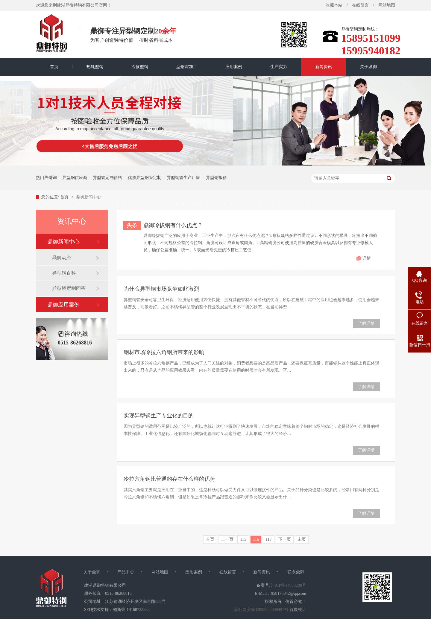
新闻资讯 (323, 67)
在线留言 (360, 5)
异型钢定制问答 (69, 288)
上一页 (227, 539)
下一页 (284, 539)
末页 (302, 539)
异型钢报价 (216, 177)
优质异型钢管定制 (144, 177)
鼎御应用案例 (63, 305)
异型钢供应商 (74, 177)
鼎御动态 (61, 257)
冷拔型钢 (139, 67)
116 (256, 539)
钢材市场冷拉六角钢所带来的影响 (164, 352)
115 (243, 539)
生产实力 (278, 67)
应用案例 (233, 67)
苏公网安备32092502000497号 (261, 609)
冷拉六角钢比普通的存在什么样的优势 (169, 479)
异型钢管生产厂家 (183, 177)
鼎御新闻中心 (88, 197)
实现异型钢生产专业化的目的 (159, 416)
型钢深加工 (186, 67)
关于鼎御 (368, 67)
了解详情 (366, 323)
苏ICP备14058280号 (288, 585)
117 (268, 539)
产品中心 (125, 572)
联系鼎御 (295, 572)
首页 (54, 67)
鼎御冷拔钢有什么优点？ (173, 225)
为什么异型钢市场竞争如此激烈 (161, 289)
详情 (366, 258)
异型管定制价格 (107, 177)
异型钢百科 (64, 272)
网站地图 (386, 5)
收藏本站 (334, 5)
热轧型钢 (94, 67)
